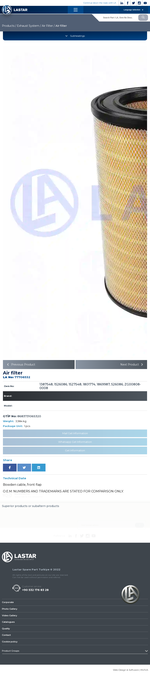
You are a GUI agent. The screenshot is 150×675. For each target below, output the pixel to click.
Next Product (132, 364)
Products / (9, 26)
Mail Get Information (75, 433)
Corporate (8, 602)
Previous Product (20, 364)
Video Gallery (9, 615)
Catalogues (8, 622)
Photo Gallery (9, 608)
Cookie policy (9, 641)
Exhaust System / (29, 26)
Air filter (61, 26)
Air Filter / (48, 26)
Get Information (75, 450)
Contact (6, 635)
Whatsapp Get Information (75, 441)
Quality (6, 628)
